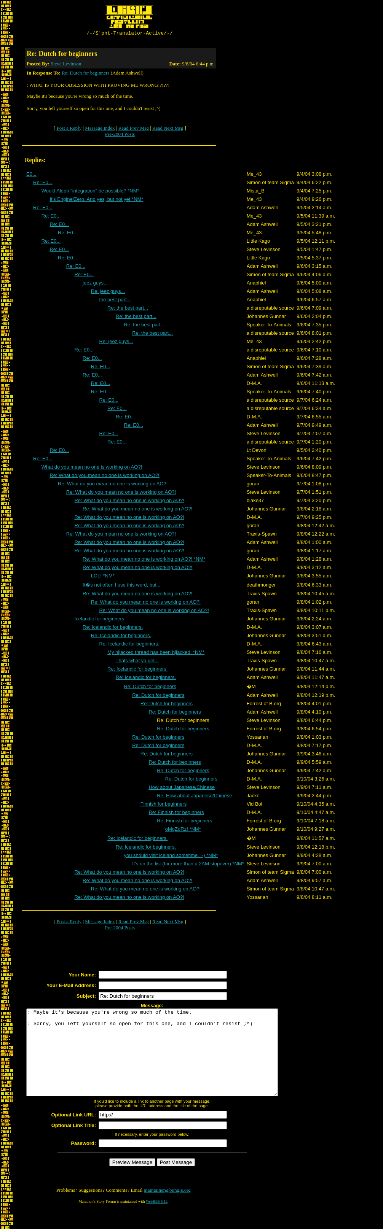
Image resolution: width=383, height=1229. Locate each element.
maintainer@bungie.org (167, 1208)
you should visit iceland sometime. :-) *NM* (171, 856)
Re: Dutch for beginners (85, 74)
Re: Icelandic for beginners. (113, 628)
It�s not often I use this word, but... (122, 586)
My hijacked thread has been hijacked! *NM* (155, 653)
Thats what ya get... (137, 662)
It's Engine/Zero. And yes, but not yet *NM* (96, 200)
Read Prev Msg (133, 129)
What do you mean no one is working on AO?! (91, 468)
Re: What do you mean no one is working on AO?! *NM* (144, 560)
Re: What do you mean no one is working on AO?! (104, 476)
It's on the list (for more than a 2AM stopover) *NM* (188, 865)
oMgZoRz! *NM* (183, 830)
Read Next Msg (168, 129)
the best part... (115, 301)
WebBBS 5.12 (157, 1220)
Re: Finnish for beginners (176, 813)
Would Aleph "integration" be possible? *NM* (90, 192)
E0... (31, 175)
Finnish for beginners (163, 805)
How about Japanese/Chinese (181, 788)
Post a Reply (68, 129)
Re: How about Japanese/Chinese (194, 797)
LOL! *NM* (103, 577)
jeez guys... (95, 284)
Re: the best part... (127, 309)
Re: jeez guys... (108, 292)
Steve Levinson (66, 65)
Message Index (100, 129)
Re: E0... (43, 183)
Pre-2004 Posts (120, 135)
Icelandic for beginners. (99, 620)
